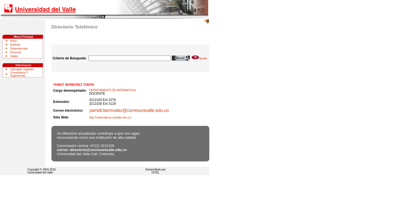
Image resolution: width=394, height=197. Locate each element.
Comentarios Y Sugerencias (19, 74)
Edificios (15, 44)
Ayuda (199, 58)
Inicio (13, 40)
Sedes (14, 56)
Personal (15, 52)
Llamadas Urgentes (22, 69)
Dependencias (19, 48)
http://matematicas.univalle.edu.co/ (110, 117)
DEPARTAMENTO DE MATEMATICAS (112, 90)
